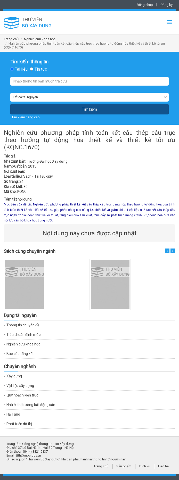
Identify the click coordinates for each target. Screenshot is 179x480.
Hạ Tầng (13, 414)
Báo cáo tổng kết (20, 354)
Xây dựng (14, 376)
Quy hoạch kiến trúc (22, 395)
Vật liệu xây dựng (20, 386)
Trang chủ (11, 39)
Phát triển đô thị (19, 424)
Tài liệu (21, 69)
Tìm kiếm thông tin (29, 62)
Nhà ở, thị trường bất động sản (30, 405)
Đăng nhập (145, 5)
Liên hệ (163, 466)
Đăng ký (166, 5)
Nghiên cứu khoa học (39, 39)
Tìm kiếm (89, 109)
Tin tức (41, 69)
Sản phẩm (123, 466)
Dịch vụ (144, 466)
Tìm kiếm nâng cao (26, 117)
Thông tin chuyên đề (22, 325)
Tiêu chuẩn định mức (23, 335)
